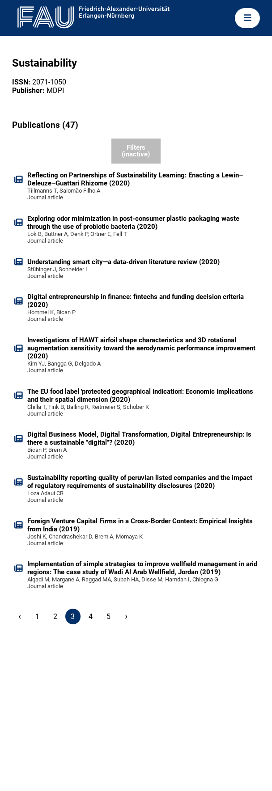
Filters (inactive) (136, 150)
